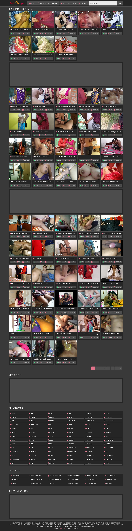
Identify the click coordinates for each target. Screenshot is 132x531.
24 (120, 368)
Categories (83, 3)
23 (116, 368)
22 (112, 368)
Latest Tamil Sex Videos (68, 3)
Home (31, 3)
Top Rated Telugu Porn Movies (48, 3)
